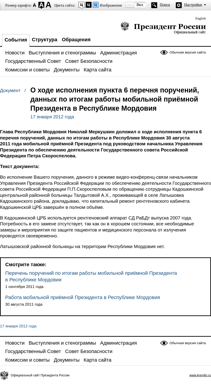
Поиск (165, 4)
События (16, 40)
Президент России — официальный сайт (163, 27)
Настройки (193, 4)
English (200, 18)
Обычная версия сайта (187, 52)
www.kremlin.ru (200, 375)
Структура (44, 39)
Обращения (76, 39)
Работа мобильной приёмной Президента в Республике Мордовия (82, 297)
